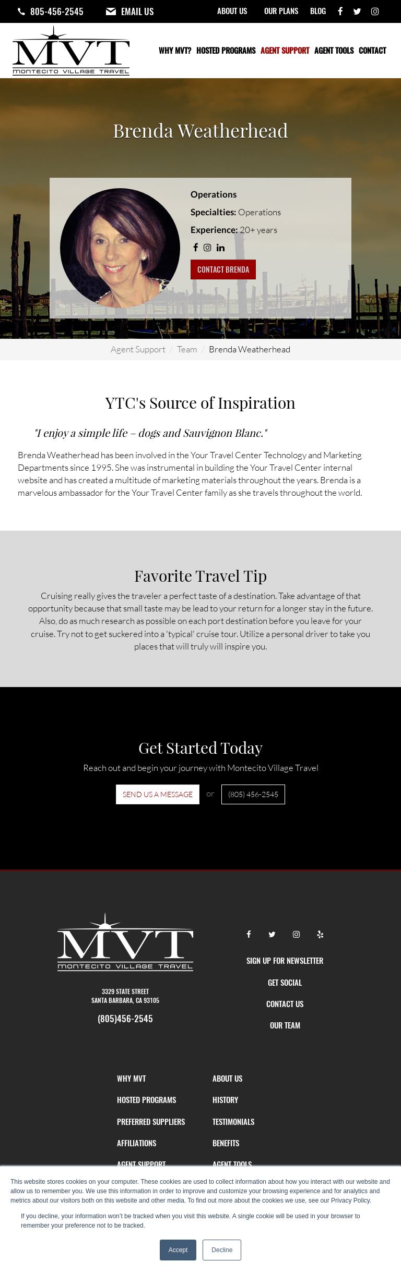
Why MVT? (175, 50)
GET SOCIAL (285, 982)
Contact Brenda (223, 269)
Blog (318, 10)
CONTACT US (284, 1003)
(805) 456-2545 (253, 794)
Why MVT (131, 1078)
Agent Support (285, 50)
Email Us (137, 11)
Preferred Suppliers (151, 1121)
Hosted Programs (225, 50)
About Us (232, 10)
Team (187, 349)
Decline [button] (221, 1250)
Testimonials (233, 1121)
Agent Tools (333, 50)
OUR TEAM (285, 1025)
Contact (372, 50)
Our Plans (281, 10)
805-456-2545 (57, 11)
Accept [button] (178, 1250)
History (225, 1099)
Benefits (226, 1142)
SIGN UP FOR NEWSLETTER (284, 960)
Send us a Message (158, 794)
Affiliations (136, 1142)
